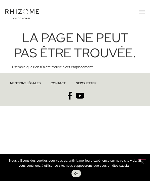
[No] (142, 161)
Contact (58, 83)
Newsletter (86, 83)
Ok (76, 173)
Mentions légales (25, 83)
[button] (141, 12)
